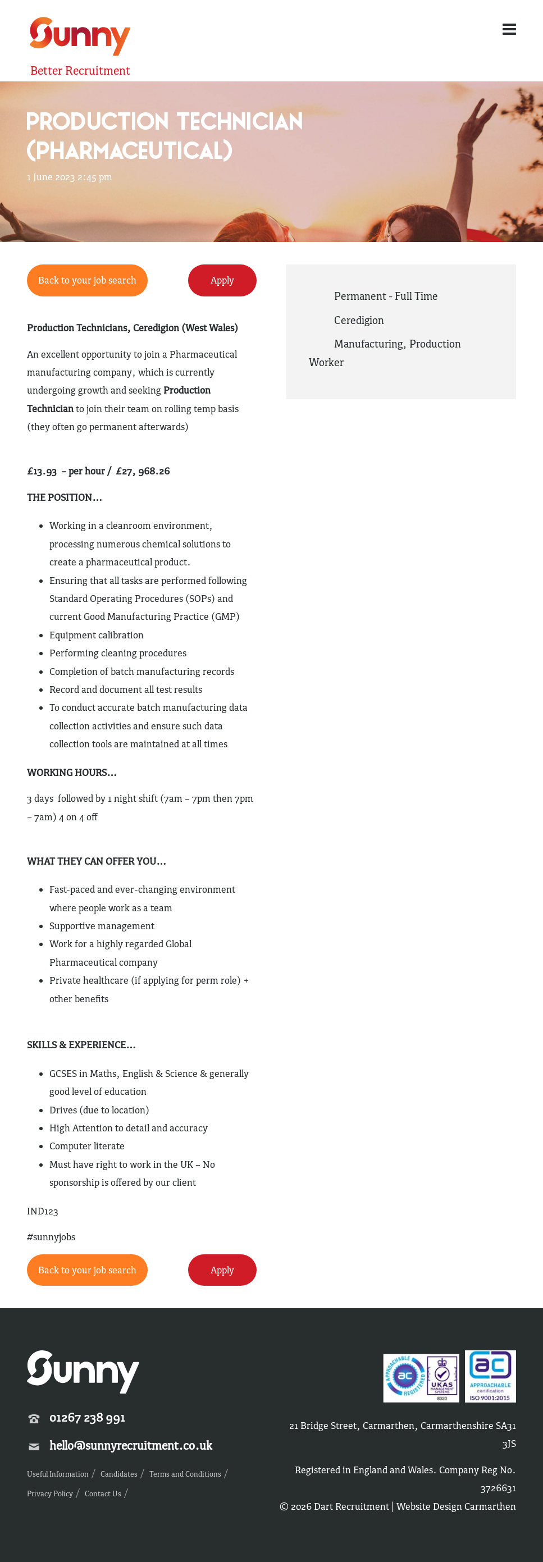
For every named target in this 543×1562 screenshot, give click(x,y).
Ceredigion (359, 320)
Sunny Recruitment (80, 38)
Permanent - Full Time (386, 296)
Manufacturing (368, 343)
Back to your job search (87, 280)
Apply (222, 280)
